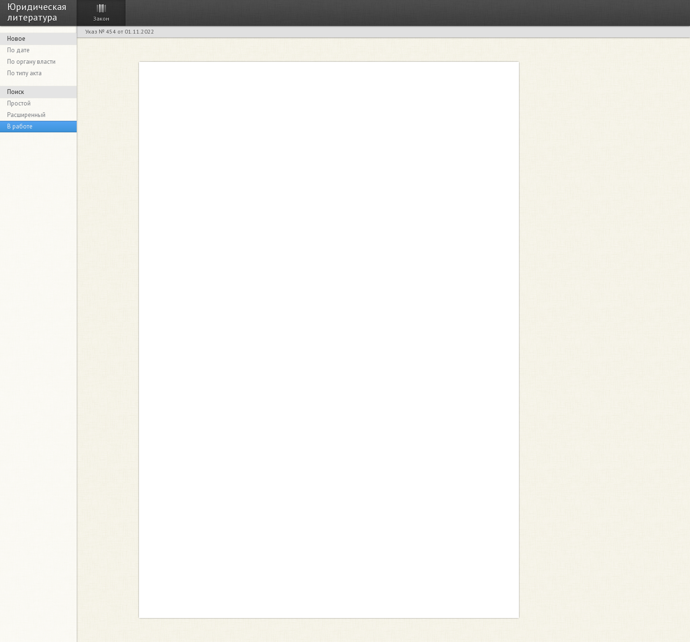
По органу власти (31, 62)
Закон (101, 18)
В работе (20, 126)
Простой (19, 103)
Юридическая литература (36, 11)
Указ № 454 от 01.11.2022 (119, 31)
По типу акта (24, 73)
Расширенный (26, 115)
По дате (18, 50)
